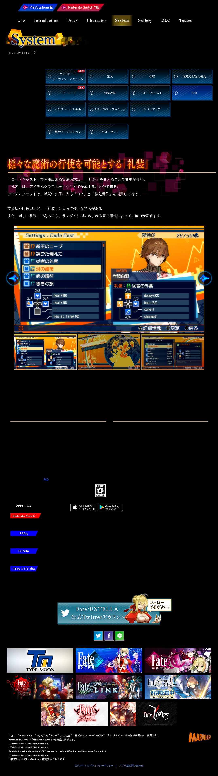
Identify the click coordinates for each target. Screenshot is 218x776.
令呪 (152, 76)
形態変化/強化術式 (194, 76)
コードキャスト (152, 92)
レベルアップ (152, 109)
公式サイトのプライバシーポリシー (94, 765)
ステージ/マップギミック (110, 109)
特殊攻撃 (110, 92)
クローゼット (110, 131)
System (22, 52)
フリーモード (68, 92)
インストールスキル (68, 109)
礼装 (194, 92)
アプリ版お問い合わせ (131, 765)
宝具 (110, 76)
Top (11, 52)
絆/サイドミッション (68, 131)
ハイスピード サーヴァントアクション (68, 76)
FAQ (46, 479)
